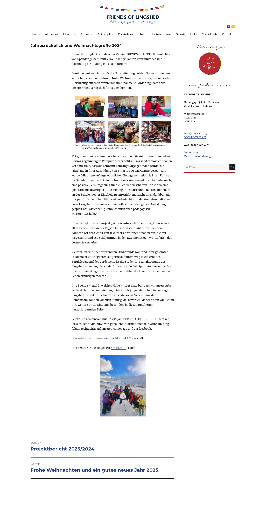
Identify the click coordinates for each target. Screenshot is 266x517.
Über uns (69, 34)
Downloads (209, 34)
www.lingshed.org (195, 136)
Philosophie (105, 34)
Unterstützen (161, 34)
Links (193, 34)
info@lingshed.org (195, 133)
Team (143, 34)
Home (36, 34)
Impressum (191, 152)
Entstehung (126, 34)
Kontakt (227, 34)
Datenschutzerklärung (197, 156)
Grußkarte (118, 347)
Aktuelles (51, 34)
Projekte (87, 34)
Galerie (180, 34)
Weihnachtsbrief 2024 (118, 338)
